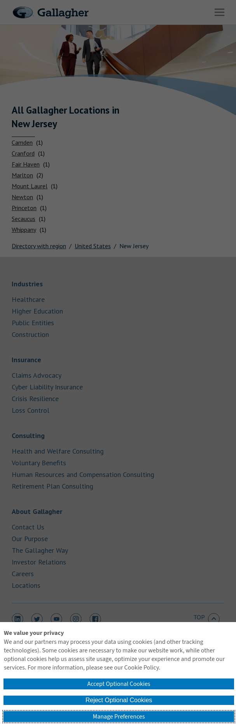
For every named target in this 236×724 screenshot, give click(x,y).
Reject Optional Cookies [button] (119, 700)
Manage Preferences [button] (119, 716)
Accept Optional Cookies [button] (118, 684)
